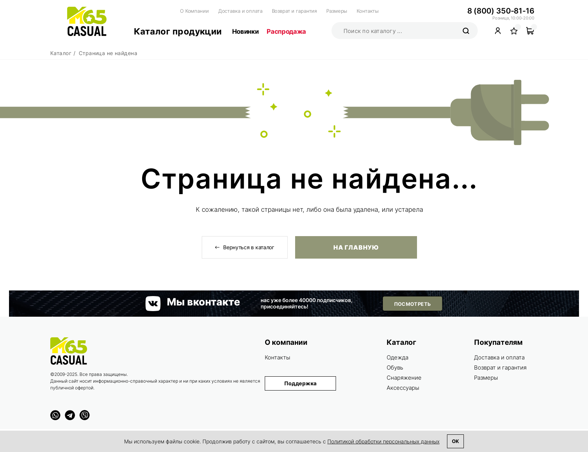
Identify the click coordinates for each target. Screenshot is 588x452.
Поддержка (300, 383)
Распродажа (286, 31)
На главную (355, 247)
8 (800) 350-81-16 (500, 10)
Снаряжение (404, 377)
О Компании (194, 11)
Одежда (397, 357)
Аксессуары (403, 387)
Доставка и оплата (240, 11)
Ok (455, 441)
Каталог (401, 342)
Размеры (336, 11)
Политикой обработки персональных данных (383, 441)
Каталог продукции (178, 31)
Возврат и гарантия (294, 11)
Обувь (395, 367)
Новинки (245, 31)
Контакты (368, 11)
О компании (286, 342)
